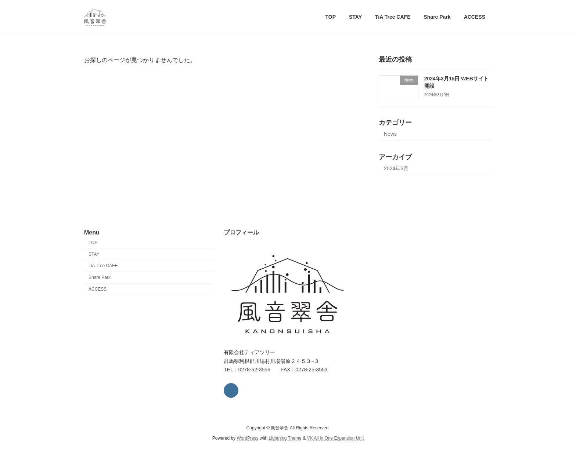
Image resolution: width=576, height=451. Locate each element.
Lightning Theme (285, 438)
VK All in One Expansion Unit (335, 438)
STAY (94, 254)
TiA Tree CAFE (103, 266)
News (390, 134)
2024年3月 (396, 168)
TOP (93, 242)
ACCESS (98, 289)
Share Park (100, 277)
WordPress (247, 438)
